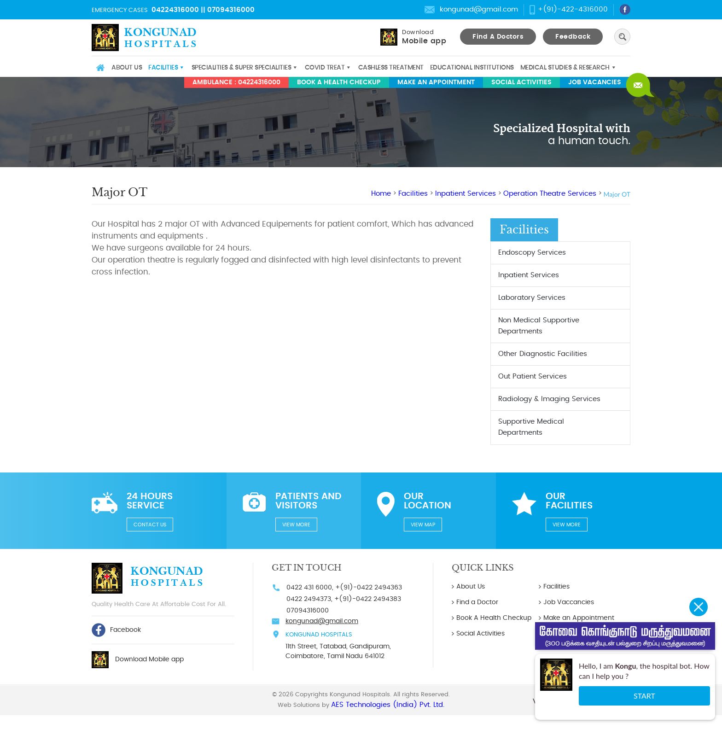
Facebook (116, 630)
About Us (126, 67)
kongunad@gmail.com (479, 9)
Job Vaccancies (568, 602)
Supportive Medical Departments (531, 427)
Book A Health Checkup (339, 82)
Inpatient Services (465, 193)
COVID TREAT (325, 67)
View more (296, 524)
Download (424, 37)
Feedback (572, 37)
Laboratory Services (531, 297)
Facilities (163, 67)
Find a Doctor (477, 602)
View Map (423, 524)
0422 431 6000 (309, 587)
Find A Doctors (498, 37)
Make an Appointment (436, 82)
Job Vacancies (594, 82)
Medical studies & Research (565, 67)
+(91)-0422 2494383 (367, 599)
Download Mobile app (149, 659)
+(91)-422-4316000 (573, 9)
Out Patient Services (532, 376)
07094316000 (231, 9)
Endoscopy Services (532, 252)
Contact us (150, 524)
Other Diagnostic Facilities (542, 353)
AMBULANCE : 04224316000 (236, 82)
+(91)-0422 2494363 (368, 587)
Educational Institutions (472, 67)
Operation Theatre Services (549, 193)
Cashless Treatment (391, 67)
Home (100, 68)
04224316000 (175, 9)
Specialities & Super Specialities (241, 67)
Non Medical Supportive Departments (538, 326)
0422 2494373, (309, 599)
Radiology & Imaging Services (549, 399)
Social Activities (521, 82)
